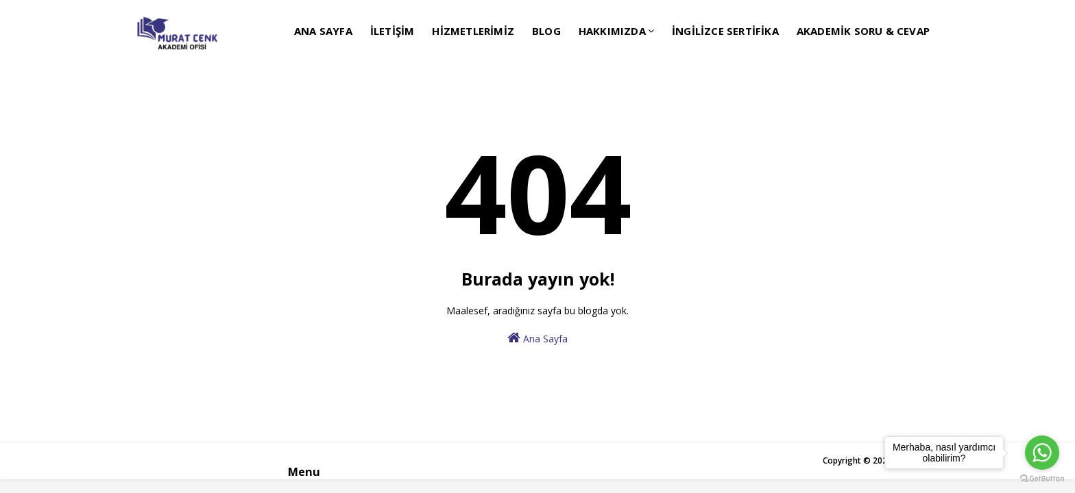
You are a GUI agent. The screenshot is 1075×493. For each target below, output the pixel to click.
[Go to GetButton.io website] (1042, 479)
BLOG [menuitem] (546, 31)
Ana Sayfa (537, 338)
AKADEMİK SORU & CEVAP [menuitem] (863, 31)
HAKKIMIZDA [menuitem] (612, 31)
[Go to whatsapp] (1042, 452)
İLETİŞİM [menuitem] (392, 31)
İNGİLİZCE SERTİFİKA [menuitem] (725, 31)
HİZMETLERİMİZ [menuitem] (473, 31)
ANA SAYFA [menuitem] (323, 31)
